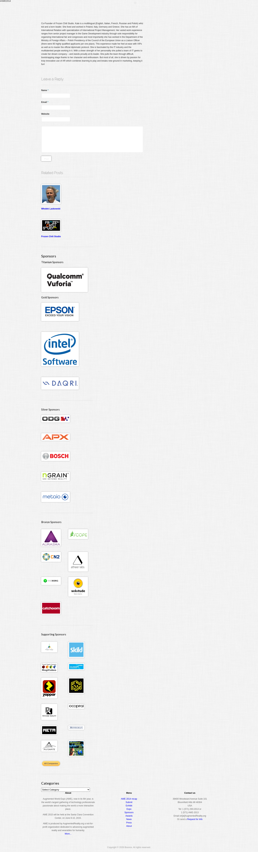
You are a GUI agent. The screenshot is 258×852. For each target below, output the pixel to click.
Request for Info (194, 819)
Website (45, 114)
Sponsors (129, 812)
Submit (129, 802)
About (202, 9)
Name (45, 90)
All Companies (51, 763)
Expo (176, 9)
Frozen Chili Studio (51, 236)
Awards (189, 9)
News (129, 819)
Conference (162, 9)
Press (129, 822)
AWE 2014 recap (129, 799)
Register (146, 9)
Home (135, 10)
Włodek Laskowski (50, 208)
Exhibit (129, 805)
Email (44, 102)
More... (68, 834)
